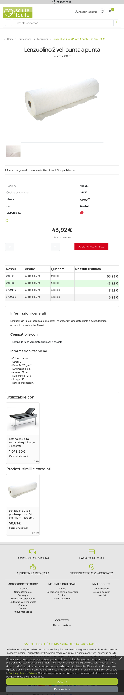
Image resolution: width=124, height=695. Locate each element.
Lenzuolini (42, 39)
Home (8, 39)
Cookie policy (16, 673)
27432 (83, 192)
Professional (25, 39)
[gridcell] (14, 276)
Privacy (33, 673)
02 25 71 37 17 (64, 2)
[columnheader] (14, 269)
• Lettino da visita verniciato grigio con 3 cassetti (36, 341)
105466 (84, 186)
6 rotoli (85, 206)
